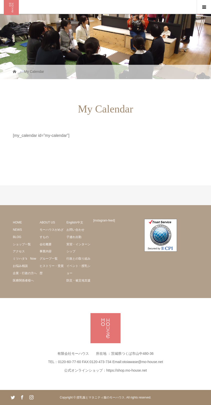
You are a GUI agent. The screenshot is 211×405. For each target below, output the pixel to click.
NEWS (17, 230)
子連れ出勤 (73, 237)
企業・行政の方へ (25, 273)
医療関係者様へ (23, 280)
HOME (17, 222)
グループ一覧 (49, 258)
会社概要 (46, 244)
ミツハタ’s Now (24, 258)
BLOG (17, 237)
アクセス (19, 251)
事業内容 (46, 251)
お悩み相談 (20, 266)
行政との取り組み (78, 258)
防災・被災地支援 (78, 280)
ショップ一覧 (22, 244)
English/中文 (74, 222)
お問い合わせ (75, 230)
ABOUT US (47, 222)
